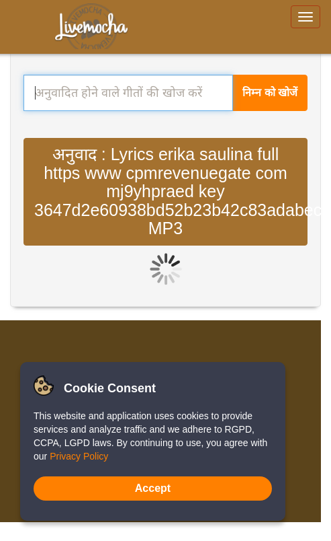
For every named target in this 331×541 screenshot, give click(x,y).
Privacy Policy (79, 456)
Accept (153, 488)
